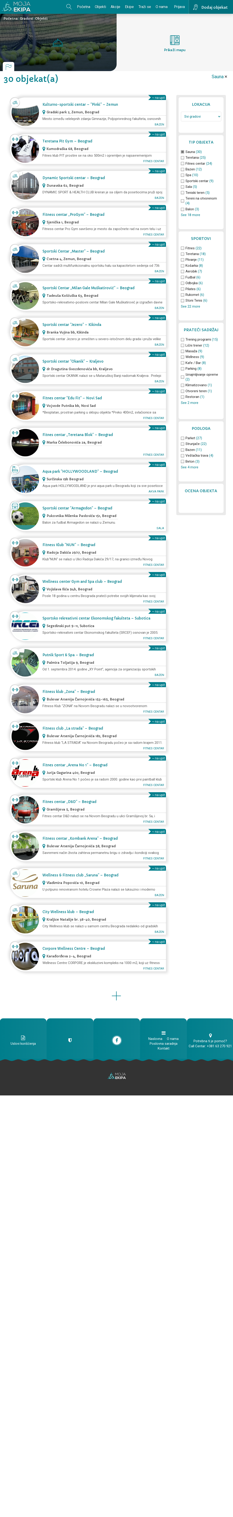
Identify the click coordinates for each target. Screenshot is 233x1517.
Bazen (159, 124)
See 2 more (189, 403)
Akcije (115, 7)
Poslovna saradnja (163, 1044)
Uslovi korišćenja (23, 1044)
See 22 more (190, 306)
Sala (160, 528)
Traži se (144, 7)
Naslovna (155, 1039)
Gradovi (26, 19)
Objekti (100, 7)
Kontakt (163, 1048)
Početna (83, 7)
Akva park (156, 491)
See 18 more (190, 215)
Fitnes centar (153, 161)
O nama (162, 7)
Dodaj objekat (214, 7)
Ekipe (129, 7)
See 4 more (189, 467)
